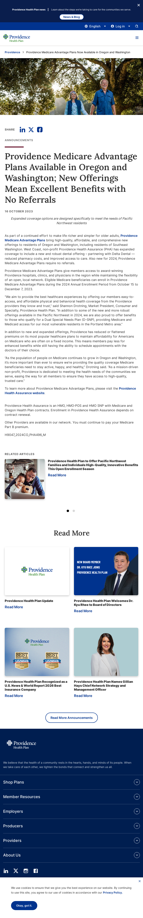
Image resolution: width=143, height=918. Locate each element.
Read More (57, 475)
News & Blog (71, 17)
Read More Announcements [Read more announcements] (71, 718)
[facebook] (35, 871)
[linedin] (6, 871)
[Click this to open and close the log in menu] (120, 26)
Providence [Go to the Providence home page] (12, 52)
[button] (137, 38)
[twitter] (16, 871)
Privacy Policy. (113, 892)
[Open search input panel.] (136, 26)
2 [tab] (75, 512)
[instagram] (26, 871)
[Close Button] (138, 4)
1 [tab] (69, 512)
